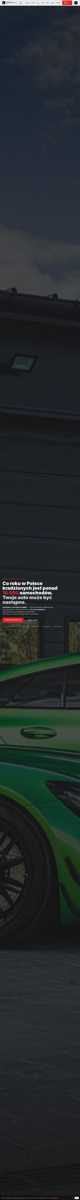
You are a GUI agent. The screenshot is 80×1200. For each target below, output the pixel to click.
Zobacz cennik (32, 622)
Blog (52, 2)
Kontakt (58, 2)
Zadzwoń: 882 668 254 (13, 622)
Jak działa (20, 2)
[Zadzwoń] (76, 2)
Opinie (33, 2)
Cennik (27, 2)
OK (77, 1198)
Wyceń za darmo (66, 2)
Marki (47, 2)
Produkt (15, 2)
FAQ (43, 2)
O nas (38, 2)
